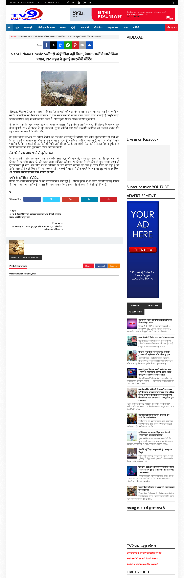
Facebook (101, 253)
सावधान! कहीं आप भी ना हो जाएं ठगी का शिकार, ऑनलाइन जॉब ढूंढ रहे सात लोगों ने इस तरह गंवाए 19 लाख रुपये (156, 463)
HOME (13, 2)
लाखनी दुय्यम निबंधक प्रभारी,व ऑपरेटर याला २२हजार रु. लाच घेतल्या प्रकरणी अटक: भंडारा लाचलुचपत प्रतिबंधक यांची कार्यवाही (154, 366)
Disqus (88, 253)
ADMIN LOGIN (53, 2)
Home (13, 36)
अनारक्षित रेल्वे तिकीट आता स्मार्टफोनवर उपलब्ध (156, 331)
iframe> (151, 88)
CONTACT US (41, 2)
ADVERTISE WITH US (26, 2)
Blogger (113, 253)
